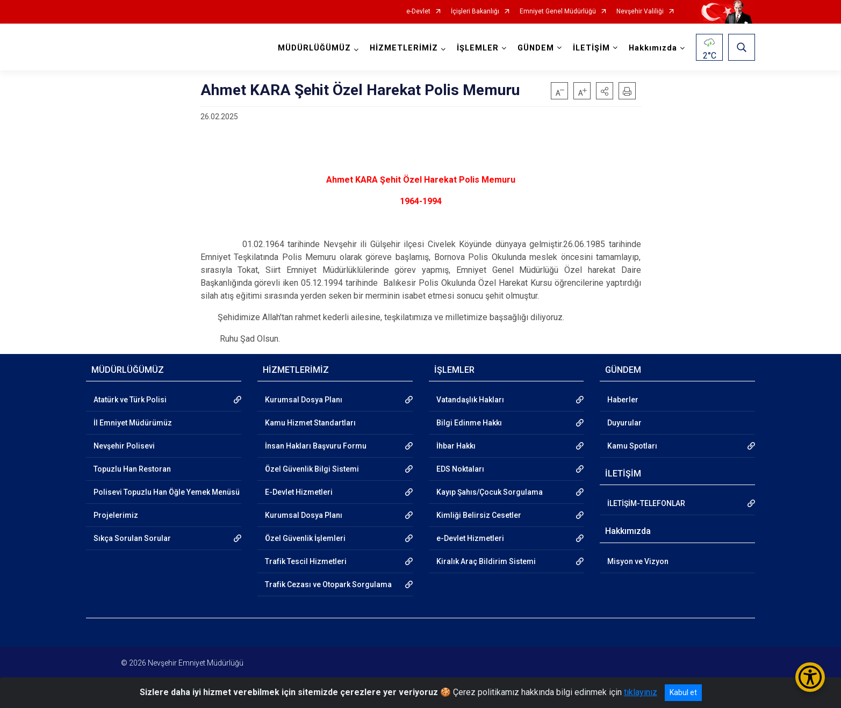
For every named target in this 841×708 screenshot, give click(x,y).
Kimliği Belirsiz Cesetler (478, 515)
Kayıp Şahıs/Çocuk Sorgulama (489, 492)
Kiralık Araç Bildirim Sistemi (486, 561)
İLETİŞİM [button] (591, 48)
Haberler (622, 399)
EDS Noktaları (460, 469)
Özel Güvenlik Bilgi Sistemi (312, 469)
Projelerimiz (116, 515)
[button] (604, 90)
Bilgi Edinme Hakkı (469, 422)
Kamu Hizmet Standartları (310, 422)
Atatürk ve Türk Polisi (130, 399)
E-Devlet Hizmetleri (299, 492)
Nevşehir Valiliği (640, 11)
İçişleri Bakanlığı (475, 11)
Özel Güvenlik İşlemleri (305, 538)
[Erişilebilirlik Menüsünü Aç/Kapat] (810, 677)
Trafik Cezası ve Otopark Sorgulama (328, 584)
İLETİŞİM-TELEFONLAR (646, 503)
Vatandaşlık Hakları (470, 399)
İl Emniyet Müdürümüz (133, 422)
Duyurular (624, 422)
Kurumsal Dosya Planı (303, 399)
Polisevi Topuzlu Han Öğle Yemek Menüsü (167, 492)
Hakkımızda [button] (653, 48)
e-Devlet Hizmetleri (470, 538)
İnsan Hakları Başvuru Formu (315, 446)
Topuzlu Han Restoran (132, 469)
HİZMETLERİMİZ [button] (404, 48)
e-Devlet (418, 11)
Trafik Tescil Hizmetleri (306, 561)
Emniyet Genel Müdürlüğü (558, 11)
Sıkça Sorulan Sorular (132, 538)
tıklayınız (640, 692)
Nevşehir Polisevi (124, 446)
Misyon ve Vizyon (638, 561)
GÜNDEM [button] (535, 48)
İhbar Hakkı (456, 446)
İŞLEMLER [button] (478, 48)
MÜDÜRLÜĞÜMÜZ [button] (314, 48)
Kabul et (683, 692)
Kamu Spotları (632, 446)
